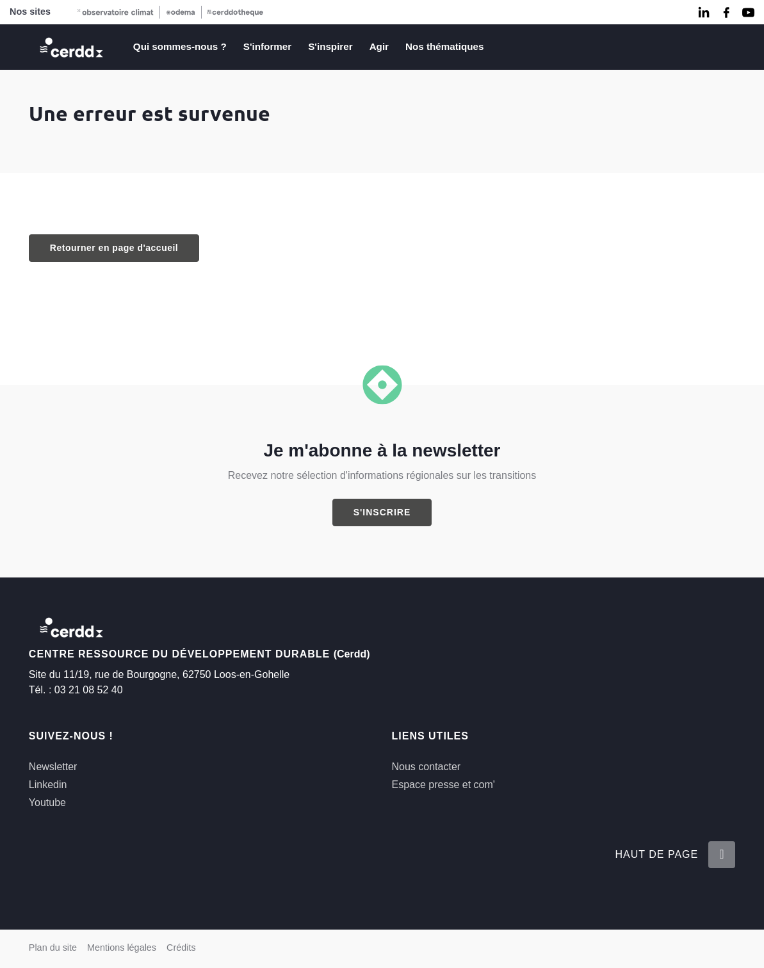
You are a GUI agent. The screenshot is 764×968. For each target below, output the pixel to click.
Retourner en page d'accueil (114, 248)
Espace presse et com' (443, 784)
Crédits (181, 947)
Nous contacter (426, 766)
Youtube (47, 802)
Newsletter (53, 766)
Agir (379, 46)
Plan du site (53, 947)
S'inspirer (330, 46)
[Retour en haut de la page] (721, 854)
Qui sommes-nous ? (180, 46)
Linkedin (48, 784)
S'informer (267, 46)
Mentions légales (121, 947)
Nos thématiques (444, 46)
